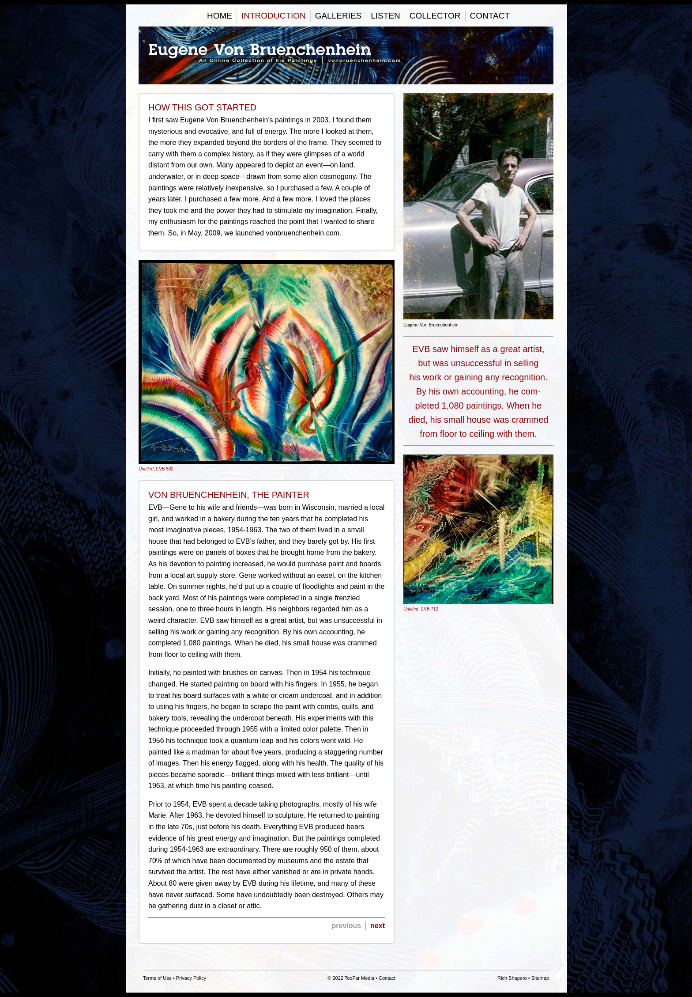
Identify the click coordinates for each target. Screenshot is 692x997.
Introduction (273, 15)
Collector (435, 15)
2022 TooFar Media (353, 978)
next (377, 925)
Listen (385, 15)
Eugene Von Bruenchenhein (346, 55)
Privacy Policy (191, 978)
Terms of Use (157, 978)
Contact (490, 15)
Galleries (338, 15)
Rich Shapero (512, 978)
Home (219, 15)
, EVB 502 (267, 366)
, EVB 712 (478, 533)
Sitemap (540, 978)
